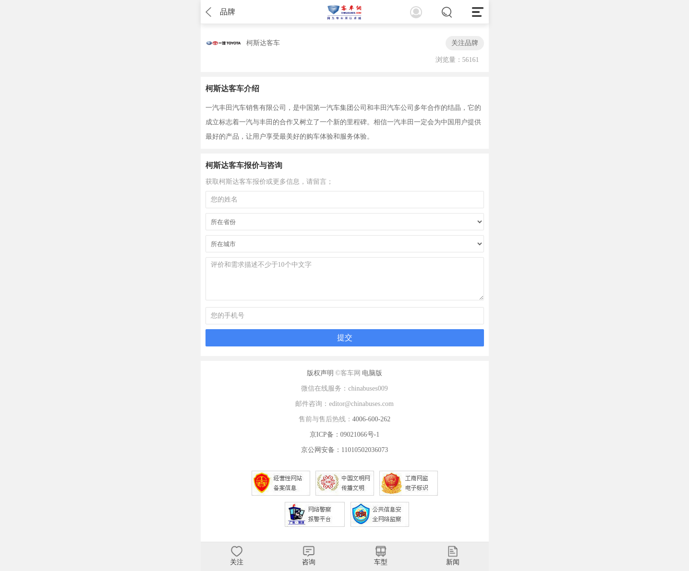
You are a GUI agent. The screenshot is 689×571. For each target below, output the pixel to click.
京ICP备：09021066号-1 (344, 434)
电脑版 (372, 373)
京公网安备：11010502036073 (344, 449)
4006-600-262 (371, 419)
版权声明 (320, 373)
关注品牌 (464, 43)
